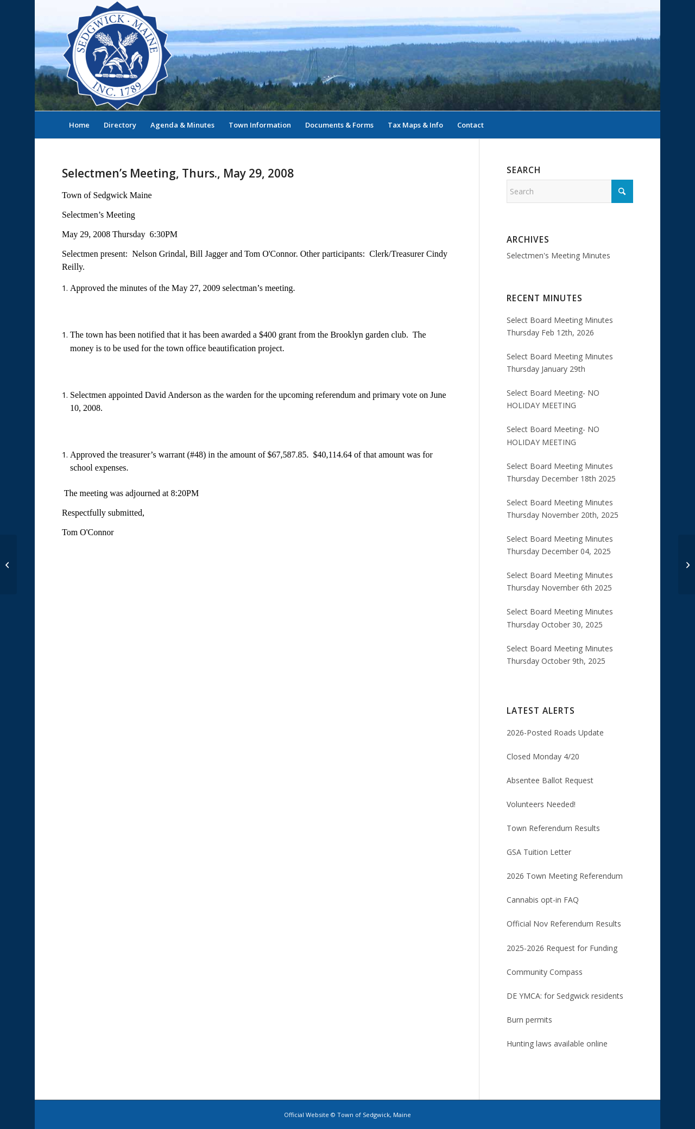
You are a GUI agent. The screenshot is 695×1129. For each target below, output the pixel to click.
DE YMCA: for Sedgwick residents (565, 996)
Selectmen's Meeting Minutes (558, 255)
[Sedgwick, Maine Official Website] (117, 55)
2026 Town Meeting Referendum (565, 876)
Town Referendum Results (553, 828)
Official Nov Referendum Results (564, 923)
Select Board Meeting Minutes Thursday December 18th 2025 (561, 472)
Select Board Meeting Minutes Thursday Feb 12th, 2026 (560, 326)
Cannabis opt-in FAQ (543, 900)
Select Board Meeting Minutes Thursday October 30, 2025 (560, 617)
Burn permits (529, 1019)
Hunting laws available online (557, 1043)
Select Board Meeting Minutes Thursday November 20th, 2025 (562, 508)
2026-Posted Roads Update (555, 732)
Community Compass (545, 972)
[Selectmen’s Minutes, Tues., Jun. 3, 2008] (686, 564)
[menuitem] (79, 124)
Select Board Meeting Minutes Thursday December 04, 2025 (560, 545)
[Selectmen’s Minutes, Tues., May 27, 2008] (8, 564)
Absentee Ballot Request (550, 780)
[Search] (626, 124)
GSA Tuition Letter (539, 852)
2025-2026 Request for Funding (562, 948)
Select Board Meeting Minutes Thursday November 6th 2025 (560, 581)
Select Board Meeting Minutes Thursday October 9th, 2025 (560, 654)
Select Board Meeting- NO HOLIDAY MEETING (553, 399)
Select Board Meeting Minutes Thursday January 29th (560, 362)
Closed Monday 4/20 (543, 756)
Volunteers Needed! (541, 804)
